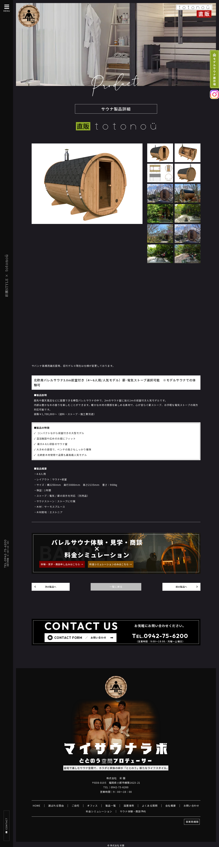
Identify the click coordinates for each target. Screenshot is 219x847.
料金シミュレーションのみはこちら (109, 564)
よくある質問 (150, 805)
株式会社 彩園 (117, 845)
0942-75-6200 (166, 635)
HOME (36, 805)
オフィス (92, 805)
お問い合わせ (191, 805)
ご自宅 (76, 805)
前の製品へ (181, 586)
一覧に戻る (116, 586)
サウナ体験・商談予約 (133, 811)
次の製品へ (50, 586)
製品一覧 (110, 805)
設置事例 (129, 805)
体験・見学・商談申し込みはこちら (60, 564)
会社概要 (170, 805)
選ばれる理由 (56, 805)
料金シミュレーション (99, 811)
